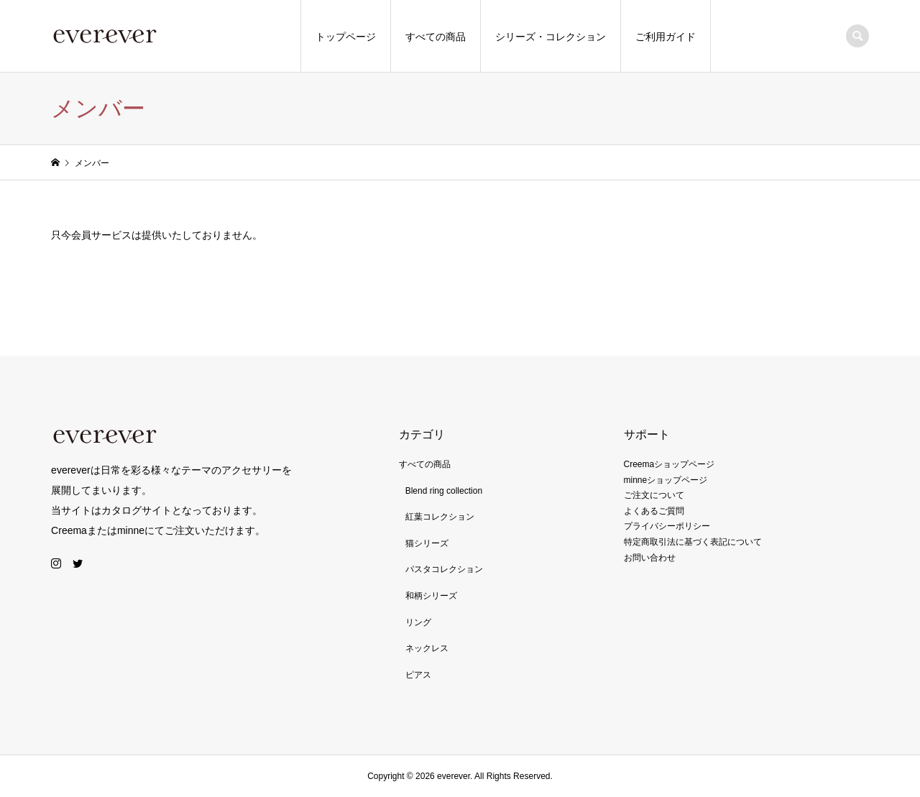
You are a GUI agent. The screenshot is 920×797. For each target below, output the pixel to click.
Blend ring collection (443, 491)
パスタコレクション (444, 569)
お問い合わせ (650, 558)
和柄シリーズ (431, 596)
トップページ (346, 36)
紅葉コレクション (439, 517)
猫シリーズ (426, 543)
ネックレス (426, 648)
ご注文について (654, 495)
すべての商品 (435, 36)
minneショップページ (666, 480)
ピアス (418, 675)
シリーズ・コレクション (550, 36)
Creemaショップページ (669, 464)
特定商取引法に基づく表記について (693, 542)
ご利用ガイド (665, 36)
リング (418, 622)
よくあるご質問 (654, 511)
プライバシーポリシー (667, 526)
